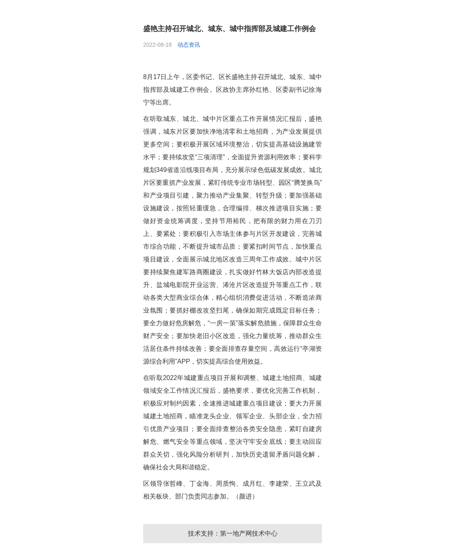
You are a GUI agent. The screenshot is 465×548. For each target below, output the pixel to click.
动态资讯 (189, 45)
